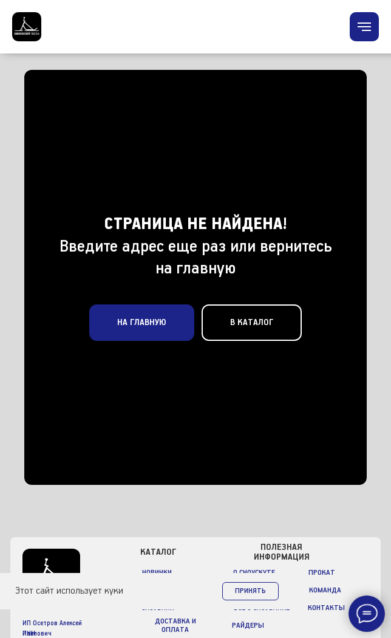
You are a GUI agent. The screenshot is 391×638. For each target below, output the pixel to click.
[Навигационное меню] (364, 26)
